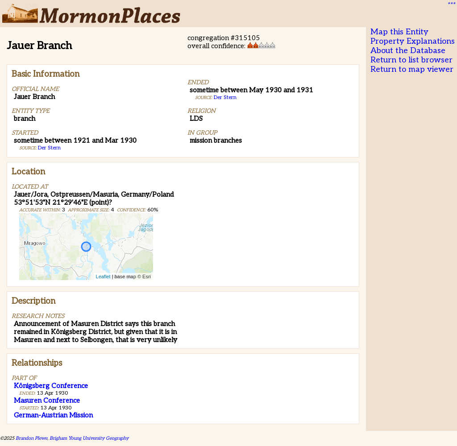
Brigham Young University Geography (89, 438)
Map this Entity (399, 32)
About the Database (407, 50)
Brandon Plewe (31, 438)
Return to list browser (411, 60)
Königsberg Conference (51, 386)
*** (451, 5)
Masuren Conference (47, 400)
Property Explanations (412, 41)
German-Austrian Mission (53, 415)
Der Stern (49, 148)
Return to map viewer (411, 69)
